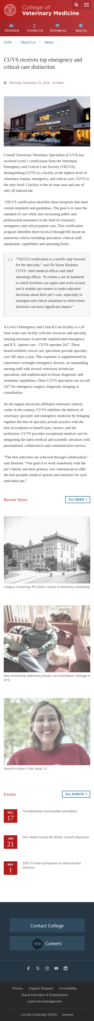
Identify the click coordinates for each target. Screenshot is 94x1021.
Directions (12, 28)
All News (77, 499)
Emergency (58, 28)
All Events (76, 794)
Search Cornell (76, 4)
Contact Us (35, 28)
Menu (86, 4)
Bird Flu (81, 28)
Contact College (47, 926)
